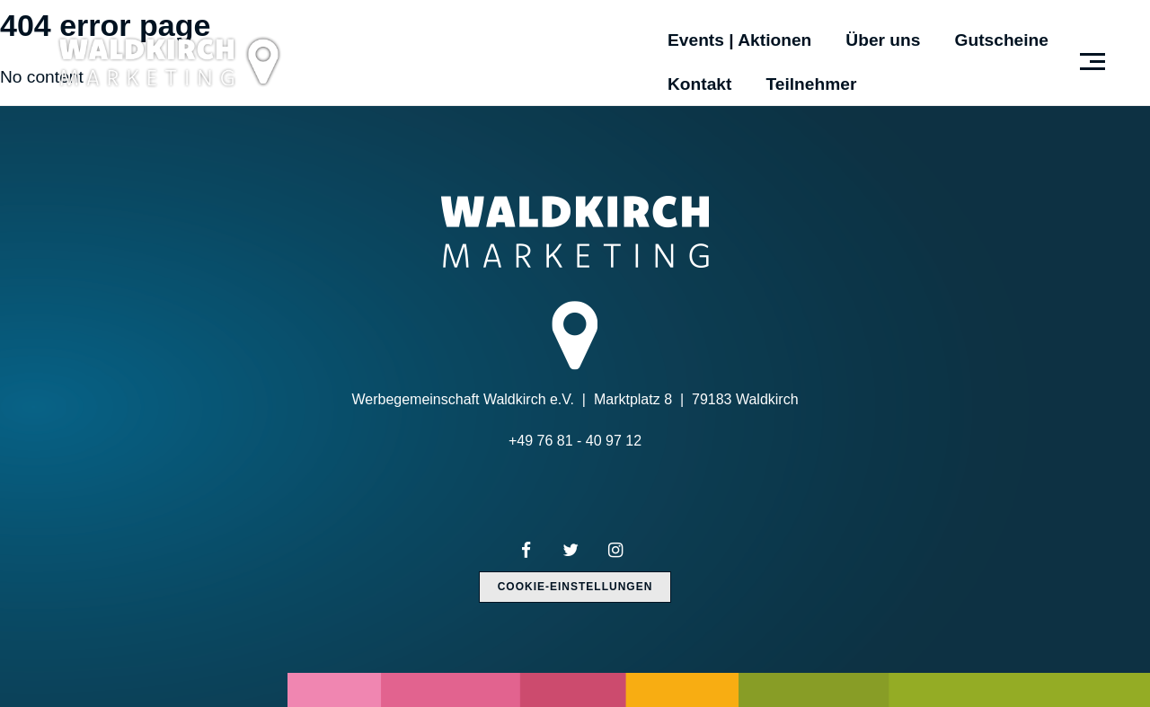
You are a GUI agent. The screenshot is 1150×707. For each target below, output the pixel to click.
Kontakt (699, 84)
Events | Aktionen (739, 40)
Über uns (882, 40)
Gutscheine (1002, 40)
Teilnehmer (810, 84)
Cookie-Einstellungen (575, 586)
